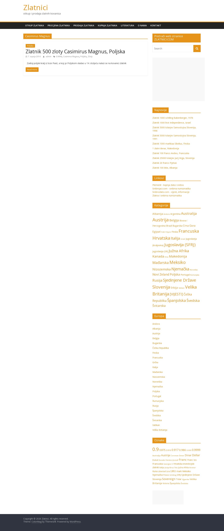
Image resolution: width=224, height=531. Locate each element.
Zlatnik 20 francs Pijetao (164, 162)
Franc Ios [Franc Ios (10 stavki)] (192, 459)
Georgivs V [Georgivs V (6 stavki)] (168, 464)
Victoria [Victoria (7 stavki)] (166, 483)
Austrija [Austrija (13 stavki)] (165, 455)
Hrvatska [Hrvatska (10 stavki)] (177, 463)
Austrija (156, 333)
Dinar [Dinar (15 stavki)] (188, 455)
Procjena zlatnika (59, 25)
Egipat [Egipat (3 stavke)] (156, 231)
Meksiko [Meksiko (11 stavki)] (177, 262)
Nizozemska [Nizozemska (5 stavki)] (161, 269)
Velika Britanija (159, 429)
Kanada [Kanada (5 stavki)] (158, 256)
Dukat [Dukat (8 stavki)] (155, 460)
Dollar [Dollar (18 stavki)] (196, 455)
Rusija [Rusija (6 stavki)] (157, 280)
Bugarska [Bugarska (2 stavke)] (177, 225)
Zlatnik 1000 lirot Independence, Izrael (171, 122)
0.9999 (59, 56)
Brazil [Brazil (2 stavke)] (169, 225)
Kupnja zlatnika (107, 25)
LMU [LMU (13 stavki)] (173, 471)
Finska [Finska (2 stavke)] (175, 231)
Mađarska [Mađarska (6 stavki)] (160, 262)
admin (49, 56)
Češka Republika (160, 347)
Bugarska (157, 343)
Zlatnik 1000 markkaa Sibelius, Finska (171, 143)
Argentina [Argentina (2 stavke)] (175, 213)
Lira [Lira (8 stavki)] (168, 471)
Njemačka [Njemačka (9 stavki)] (180, 268)
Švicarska (157, 420)
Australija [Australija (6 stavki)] (189, 213)
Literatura (127, 25)
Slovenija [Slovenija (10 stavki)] (156, 479)
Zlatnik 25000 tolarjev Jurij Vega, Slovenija (173, 158)
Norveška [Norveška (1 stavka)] (194, 270)
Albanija (156, 328)
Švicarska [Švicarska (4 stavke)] (159, 306)
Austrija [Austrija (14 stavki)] (160, 220)
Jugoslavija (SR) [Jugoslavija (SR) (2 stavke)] (160, 251)
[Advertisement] (178, 79)
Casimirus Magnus (71, 56)
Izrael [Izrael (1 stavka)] (183, 239)
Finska (155, 352)
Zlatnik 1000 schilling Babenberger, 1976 (172, 117)
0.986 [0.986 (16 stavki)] (182, 450)
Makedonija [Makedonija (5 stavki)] (178, 256)
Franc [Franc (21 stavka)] (183, 459)
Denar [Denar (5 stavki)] (181, 455)
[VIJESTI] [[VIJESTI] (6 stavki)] (176, 294)
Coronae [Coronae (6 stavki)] (174, 455)
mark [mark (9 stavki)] (179, 471)
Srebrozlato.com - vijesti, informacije (170, 191)
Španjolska (157, 410)
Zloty (90, 56)
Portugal (156, 396)
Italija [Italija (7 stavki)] (175, 238)
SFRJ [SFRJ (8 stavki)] (179, 474)
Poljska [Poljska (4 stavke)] (175, 274)
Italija (155, 367)
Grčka (155, 362)
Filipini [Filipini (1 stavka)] (168, 232)
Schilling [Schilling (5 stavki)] (173, 475)
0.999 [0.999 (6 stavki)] (189, 450)
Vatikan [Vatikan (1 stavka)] (181, 288)
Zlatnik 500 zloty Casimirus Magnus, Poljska (75, 51)
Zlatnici (35, 7)
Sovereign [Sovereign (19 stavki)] (168, 479)
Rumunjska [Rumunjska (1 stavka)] (194, 275)
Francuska (157, 357)
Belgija (155, 338)
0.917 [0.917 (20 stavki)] (175, 450)
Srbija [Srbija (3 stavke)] (174, 287)
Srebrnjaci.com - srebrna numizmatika (171, 188)
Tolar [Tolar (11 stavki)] (179, 479)
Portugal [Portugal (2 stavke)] (185, 274)
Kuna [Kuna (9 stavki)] (155, 471)
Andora (156, 323)
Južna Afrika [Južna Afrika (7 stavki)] (179, 250)
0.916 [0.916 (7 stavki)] (168, 450)
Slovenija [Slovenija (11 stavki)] (161, 287)
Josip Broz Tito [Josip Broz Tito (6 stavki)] (171, 467)
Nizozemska (158, 376)
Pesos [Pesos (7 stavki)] (166, 475)
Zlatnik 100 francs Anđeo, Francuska (170, 153)
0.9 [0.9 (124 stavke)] (155, 449)
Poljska (30, 45)
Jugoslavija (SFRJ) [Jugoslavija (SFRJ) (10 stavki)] (180, 244)
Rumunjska (158, 400)
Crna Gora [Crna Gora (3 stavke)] (189, 225)
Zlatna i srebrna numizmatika (167, 195)
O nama (142, 25)
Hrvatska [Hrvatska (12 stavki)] (161, 238)
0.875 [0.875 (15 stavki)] (162, 450)
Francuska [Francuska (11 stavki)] (189, 231)
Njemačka (157, 386)
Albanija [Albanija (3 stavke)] (157, 214)
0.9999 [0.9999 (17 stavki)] (196, 450)
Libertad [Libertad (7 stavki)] (162, 471)
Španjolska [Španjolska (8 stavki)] (176, 300)
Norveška (157, 381)
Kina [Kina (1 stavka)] (166, 257)
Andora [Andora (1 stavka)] (167, 214)
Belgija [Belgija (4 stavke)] (174, 220)
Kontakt (155, 25)
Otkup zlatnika (34, 25)
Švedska (156, 415)
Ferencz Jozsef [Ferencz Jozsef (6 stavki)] (172, 460)
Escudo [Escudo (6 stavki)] (162, 460)
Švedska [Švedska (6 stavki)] (193, 300)
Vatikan (156, 425)
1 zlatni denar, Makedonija (165, 148)
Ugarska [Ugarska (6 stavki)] (185, 479)
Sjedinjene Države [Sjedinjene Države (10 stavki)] (179, 280)
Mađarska (157, 372)
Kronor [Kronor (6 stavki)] (192, 467)
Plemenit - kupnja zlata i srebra (168, 184)
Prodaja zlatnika (83, 25)
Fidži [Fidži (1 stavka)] (163, 232)
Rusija (155, 405)
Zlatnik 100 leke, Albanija (164, 167)
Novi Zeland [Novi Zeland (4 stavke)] (160, 274)
